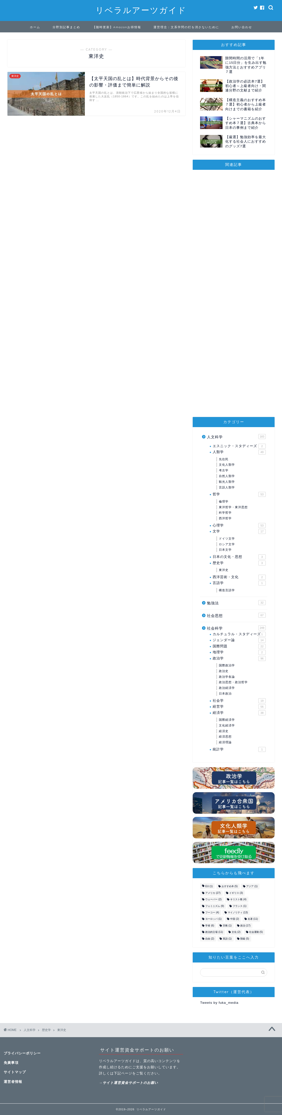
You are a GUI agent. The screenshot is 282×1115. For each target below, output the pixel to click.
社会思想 (236, 615)
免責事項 (11, 1063)
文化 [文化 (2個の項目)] (236, 932)
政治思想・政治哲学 (233, 682)
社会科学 (236, 627)
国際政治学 (227, 665)
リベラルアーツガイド (141, 10)
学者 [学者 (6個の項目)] (209, 925)
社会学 (239, 700)
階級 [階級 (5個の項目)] (244, 938)
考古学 (223, 470)
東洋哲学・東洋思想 (233, 507)
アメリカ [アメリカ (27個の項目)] (212, 893)
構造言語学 (227, 590)
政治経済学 (227, 688)
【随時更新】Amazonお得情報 (117, 27)
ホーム (35, 27)
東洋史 (223, 570)
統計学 (239, 749)
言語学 (239, 583)
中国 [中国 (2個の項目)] (234, 919)
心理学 (239, 525)
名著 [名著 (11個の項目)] (253, 919)
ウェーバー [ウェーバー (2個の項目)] (213, 899)
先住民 (223, 459)
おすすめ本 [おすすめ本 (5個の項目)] (230, 886)
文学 (239, 531)
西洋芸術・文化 (239, 577)
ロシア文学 (227, 544)
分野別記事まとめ (66, 27)
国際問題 (239, 646)
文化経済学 (227, 725)
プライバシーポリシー (22, 1053)
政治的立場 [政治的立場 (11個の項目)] (214, 932)
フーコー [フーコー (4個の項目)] (212, 912)
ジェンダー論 (239, 640)
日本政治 (225, 693)
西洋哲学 (225, 518)
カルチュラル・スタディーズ (239, 634)
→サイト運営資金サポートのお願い (128, 1083)
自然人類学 (227, 476)
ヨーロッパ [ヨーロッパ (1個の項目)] (213, 919)
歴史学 (239, 563)
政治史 (223, 671)
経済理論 (225, 742)
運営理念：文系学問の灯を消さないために (186, 27)
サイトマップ (15, 1072)
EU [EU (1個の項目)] (209, 886)
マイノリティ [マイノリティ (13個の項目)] (238, 912)
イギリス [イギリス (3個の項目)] (236, 893)
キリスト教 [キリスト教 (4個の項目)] (238, 899)
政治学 (239, 658)
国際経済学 (227, 719)
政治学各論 (227, 676)
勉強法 (236, 602)
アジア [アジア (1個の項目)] (252, 886)
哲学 (239, 494)
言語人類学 (227, 487)
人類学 (239, 452)
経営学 (239, 706)
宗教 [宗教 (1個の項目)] (227, 925)
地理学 (239, 652)
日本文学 (225, 549)
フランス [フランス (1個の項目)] (239, 906)
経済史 (223, 731)
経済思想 (225, 736)
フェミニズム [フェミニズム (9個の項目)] (214, 906)
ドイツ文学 (227, 538)
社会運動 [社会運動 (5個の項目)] (256, 932)
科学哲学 (225, 512)
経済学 (239, 712)
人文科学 (236, 436)
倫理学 (223, 501)
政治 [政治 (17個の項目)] (245, 925)
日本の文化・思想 (239, 556)
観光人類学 (227, 481)
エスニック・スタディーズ (239, 446)
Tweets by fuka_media (219, 1003)
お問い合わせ (241, 27)
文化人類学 (227, 464)
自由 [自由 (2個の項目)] (209, 938)
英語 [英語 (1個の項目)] (227, 938)
